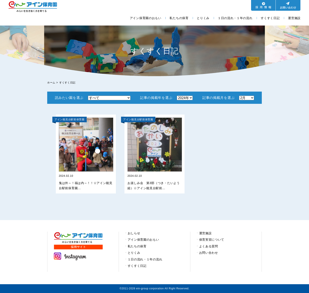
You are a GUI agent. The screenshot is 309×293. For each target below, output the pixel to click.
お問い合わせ (208, 252)
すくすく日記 (270, 18)
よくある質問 (208, 246)
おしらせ (134, 233)
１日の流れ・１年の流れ (235, 18)
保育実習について (211, 239)
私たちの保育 (179, 18)
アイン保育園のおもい (145, 18)
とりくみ (203, 18)
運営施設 (294, 18)
